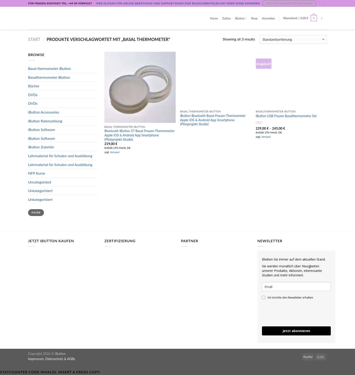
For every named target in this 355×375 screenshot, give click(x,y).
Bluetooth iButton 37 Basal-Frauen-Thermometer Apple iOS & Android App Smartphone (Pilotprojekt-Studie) (139, 135)
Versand (114, 152)
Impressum (36, 359)
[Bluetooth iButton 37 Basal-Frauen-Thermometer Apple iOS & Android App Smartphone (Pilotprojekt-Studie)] (140, 87)
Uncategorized (39, 182)
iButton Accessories (43, 112)
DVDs (33, 95)
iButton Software (41, 129)
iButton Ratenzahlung (45, 121)
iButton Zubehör (41, 147)
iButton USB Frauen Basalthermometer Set (286, 116)
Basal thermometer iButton (49, 68)
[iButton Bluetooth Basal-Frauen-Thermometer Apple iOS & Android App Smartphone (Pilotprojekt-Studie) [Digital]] (215, 80)
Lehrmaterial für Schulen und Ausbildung (60, 156)
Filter (35, 212)
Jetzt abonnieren (296, 331)
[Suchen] (323, 18)
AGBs (71, 359)
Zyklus (226, 18)
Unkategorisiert (40, 190)
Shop (254, 18)
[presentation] (296, 313)
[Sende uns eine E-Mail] (324, 3)
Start (34, 39)
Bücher (33, 86)
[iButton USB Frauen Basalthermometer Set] (291, 80)
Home (214, 18)
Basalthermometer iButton (49, 77)
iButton (241, 18)
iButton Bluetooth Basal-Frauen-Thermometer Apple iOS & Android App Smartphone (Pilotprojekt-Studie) (212, 120)
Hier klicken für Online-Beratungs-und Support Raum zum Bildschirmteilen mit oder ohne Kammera (178, 3)
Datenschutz (54, 359)
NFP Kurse (36, 173)
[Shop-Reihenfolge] (293, 39)
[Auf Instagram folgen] (320, 3)
